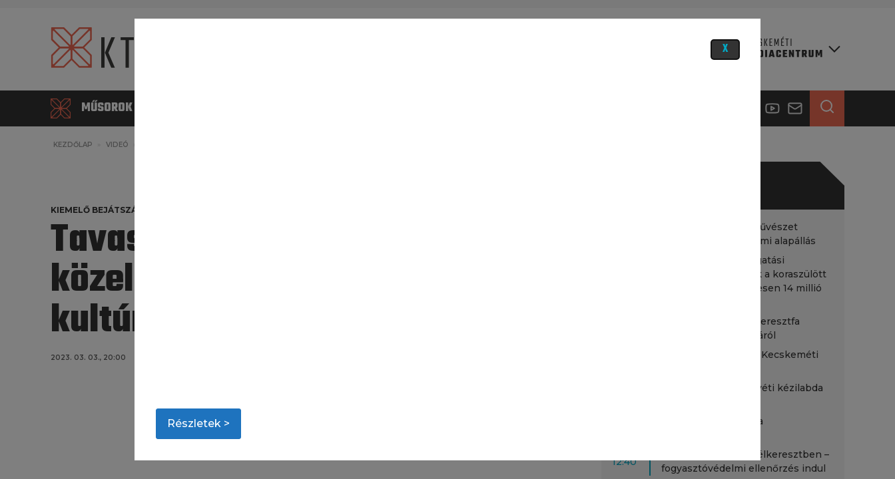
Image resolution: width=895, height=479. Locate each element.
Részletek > (198, 423)
